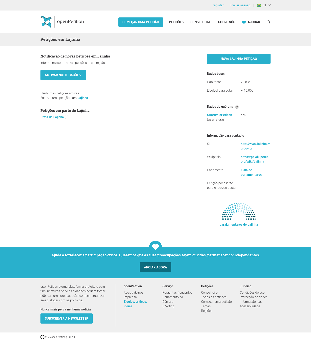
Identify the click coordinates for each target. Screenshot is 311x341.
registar (218, 5)
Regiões (206, 311)
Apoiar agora (155, 267)
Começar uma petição (140, 22)
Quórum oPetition (219, 115)
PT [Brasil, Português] (262, 5)
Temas (206, 306)
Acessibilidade (250, 306)
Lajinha (83, 98)
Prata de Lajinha (52, 117)
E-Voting (168, 306)
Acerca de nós (133, 292)
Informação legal (251, 302)
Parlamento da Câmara (172, 299)
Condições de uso (252, 292)
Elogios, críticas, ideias (135, 304)
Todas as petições (214, 297)
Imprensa (130, 297)
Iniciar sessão (240, 5)
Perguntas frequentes (177, 292)
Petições (176, 22)
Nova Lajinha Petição (239, 59)
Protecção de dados (254, 297)
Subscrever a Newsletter (66, 318)
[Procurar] (269, 22)
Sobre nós (226, 22)
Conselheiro (200, 22)
